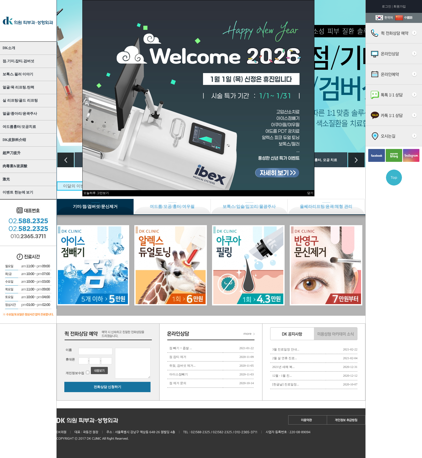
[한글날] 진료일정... (285, 384)
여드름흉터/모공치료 (19, 127)
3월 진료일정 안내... (285, 349)
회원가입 (399, 6)
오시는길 (394, 136)
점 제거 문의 (177, 383)
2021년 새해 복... (283, 367)
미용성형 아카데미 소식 (335, 333)
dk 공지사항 (292, 333)
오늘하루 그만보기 (96, 193)
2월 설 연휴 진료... (284, 358)
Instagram (411, 155)
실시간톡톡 (394, 95)
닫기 (310, 193)
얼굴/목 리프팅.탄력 (18, 87)
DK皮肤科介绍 (14, 140)
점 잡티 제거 (177, 357)
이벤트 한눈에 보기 (18, 192)
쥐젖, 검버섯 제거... (182, 365)
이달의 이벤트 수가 (80, 186)
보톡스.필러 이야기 (18, 74)
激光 (6, 179)
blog (394, 155)
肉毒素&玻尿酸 (15, 166)
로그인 (386, 6)
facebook (376, 155)
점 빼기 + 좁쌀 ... (180, 348)
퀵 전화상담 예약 (394, 33)
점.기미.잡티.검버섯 (18, 61)
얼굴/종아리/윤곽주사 (20, 114)
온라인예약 (394, 74)
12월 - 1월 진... (282, 375)
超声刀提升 (12, 153)
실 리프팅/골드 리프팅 (20, 100)
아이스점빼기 (178, 374)
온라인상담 (394, 53)
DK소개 (9, 48)
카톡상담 (394, 115)
